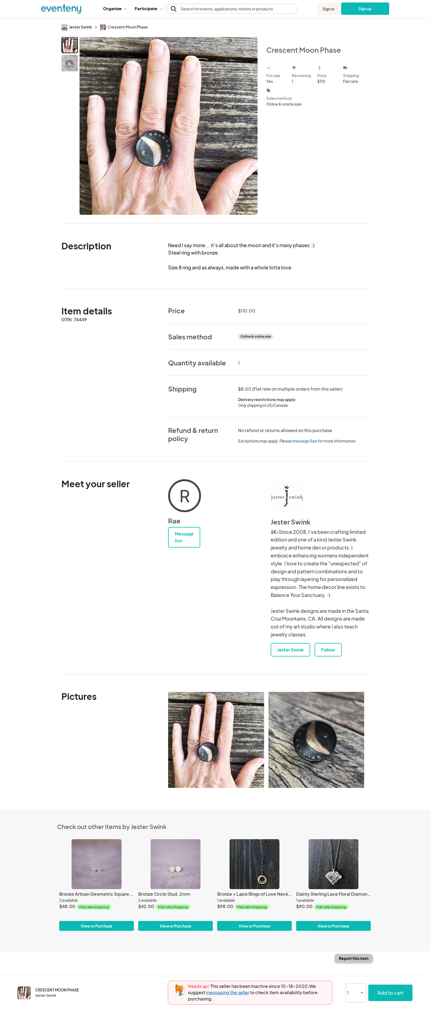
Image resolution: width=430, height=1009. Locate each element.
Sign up (365, 8)
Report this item (354, 958)
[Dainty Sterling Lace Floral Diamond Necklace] (333, 864)
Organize (114, 8)
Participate (148, 8)
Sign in (328, 8)
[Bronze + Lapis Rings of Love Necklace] (254, 864)
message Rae (304, 440)
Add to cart (390, 993)
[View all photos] (169, 126)
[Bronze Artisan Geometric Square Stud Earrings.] (96, 864)
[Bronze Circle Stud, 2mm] (175, 864)
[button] (114, 8)
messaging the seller (227, 992)
